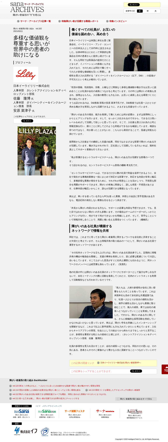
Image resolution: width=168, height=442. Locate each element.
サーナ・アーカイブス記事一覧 (35, 21)
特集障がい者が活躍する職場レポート (80, 21)
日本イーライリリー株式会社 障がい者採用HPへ (120, 363)
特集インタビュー (118, 21)
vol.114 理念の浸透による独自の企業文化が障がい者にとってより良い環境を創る (47, 390)
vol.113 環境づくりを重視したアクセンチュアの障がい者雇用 (114, 390)
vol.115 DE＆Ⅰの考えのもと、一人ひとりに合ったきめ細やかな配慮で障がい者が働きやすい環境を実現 (56, 386)
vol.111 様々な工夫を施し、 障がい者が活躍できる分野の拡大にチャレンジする (46, 398)
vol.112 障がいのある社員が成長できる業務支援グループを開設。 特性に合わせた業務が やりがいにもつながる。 (60, 394)
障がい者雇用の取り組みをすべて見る (136, 399)
